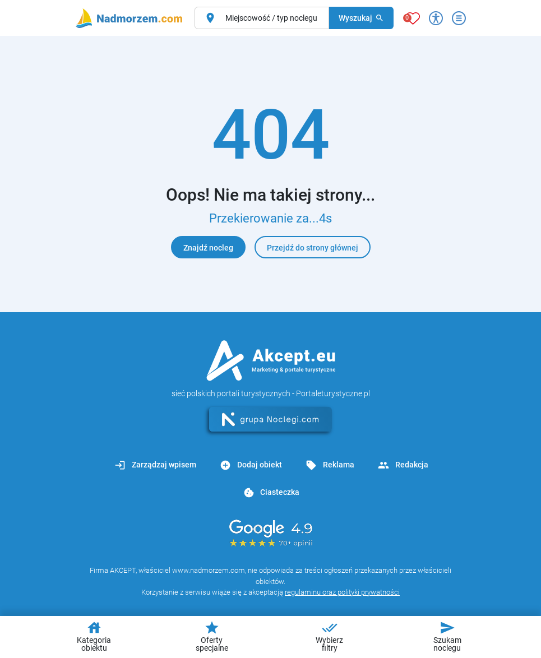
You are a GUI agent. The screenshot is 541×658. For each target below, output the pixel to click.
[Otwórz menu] (459, 18)
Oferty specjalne (212, 636)
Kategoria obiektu (94, 636)
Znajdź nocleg (208, 247)
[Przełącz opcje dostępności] (436, 18)
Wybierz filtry (329, 636)
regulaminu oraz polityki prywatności (342, 592)
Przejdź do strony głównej (312, 247)
